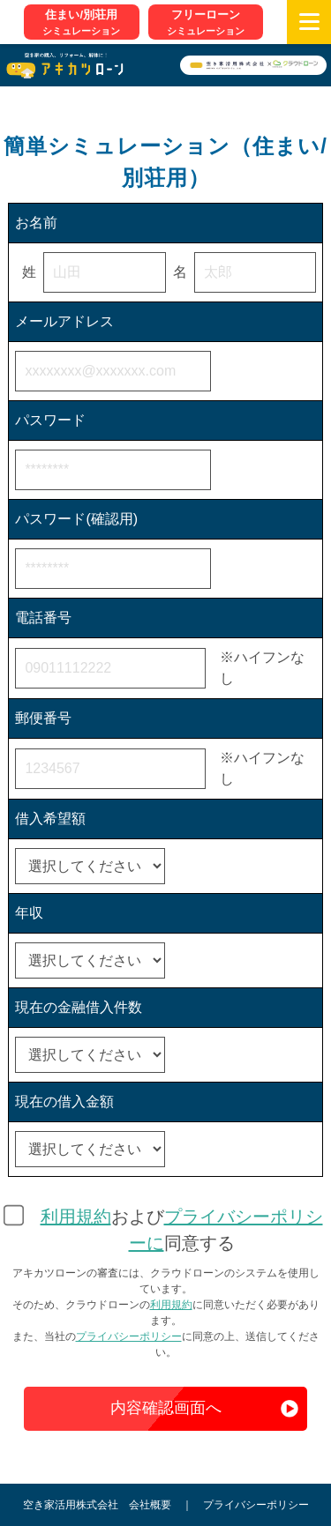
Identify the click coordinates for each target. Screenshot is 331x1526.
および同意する (182, 1230)
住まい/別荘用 (81, 23)
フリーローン (205, 23)
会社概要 (150, 1505)
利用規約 (76, 1216)
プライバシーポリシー (129, 1336)
